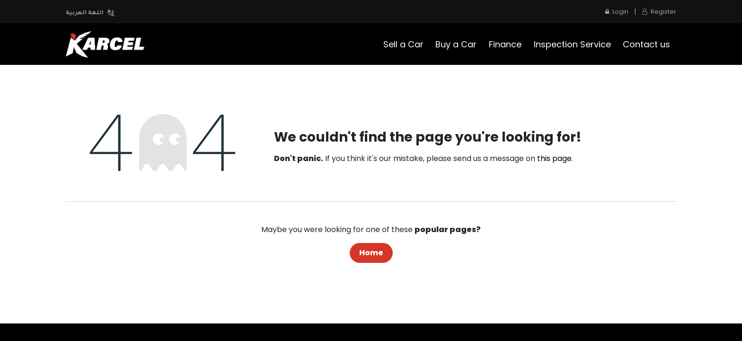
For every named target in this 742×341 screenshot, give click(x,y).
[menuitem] (403, 44)
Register (659, 11)
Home (371, 252)
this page (554, 158)
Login (616, 11)
